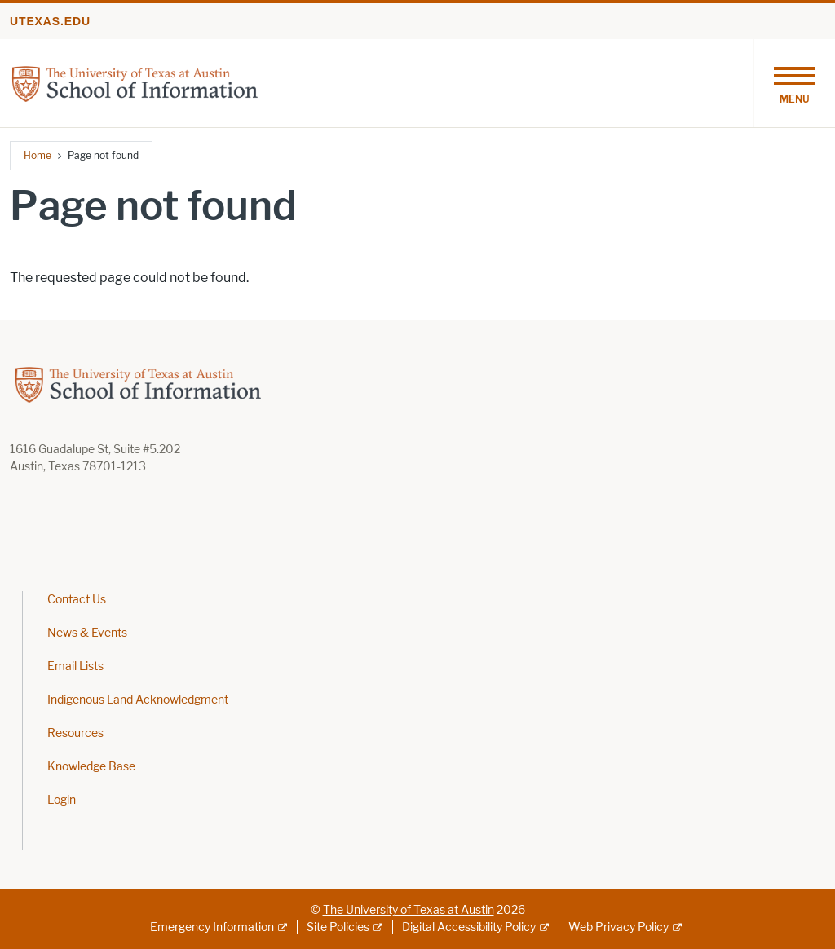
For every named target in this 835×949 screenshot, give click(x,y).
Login (61, 800)
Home (37, 155)
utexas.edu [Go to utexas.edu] (50, 21)
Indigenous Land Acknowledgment (137, 700)
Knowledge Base (91, 767)
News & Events (87, 633)
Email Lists (75, 666)
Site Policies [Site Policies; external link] (338, 927)
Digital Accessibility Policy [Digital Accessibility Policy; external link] (469, 927)
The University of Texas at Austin (408, 910)
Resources (75, 733)
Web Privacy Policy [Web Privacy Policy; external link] (618, 927)
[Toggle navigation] (794, 83)
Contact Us (76, 600)
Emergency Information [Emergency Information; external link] (212, 927)
